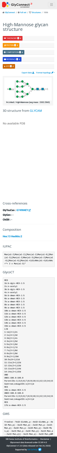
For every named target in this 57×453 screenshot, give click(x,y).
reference (12, 59)
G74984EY (23, 210)
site (9, 66)
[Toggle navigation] (51, 4)
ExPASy (34, 449)
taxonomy (12, 38)
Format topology (44, 73)
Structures (36, 12)
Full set (23, 12)
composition (13, 52)
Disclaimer (44, 439)
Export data (28, 73)
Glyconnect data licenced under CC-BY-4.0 (28, 442)
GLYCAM (36, 111)
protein (11, 45)
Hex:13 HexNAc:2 (12, 236)
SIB (28, 449)
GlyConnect (10, 12)
